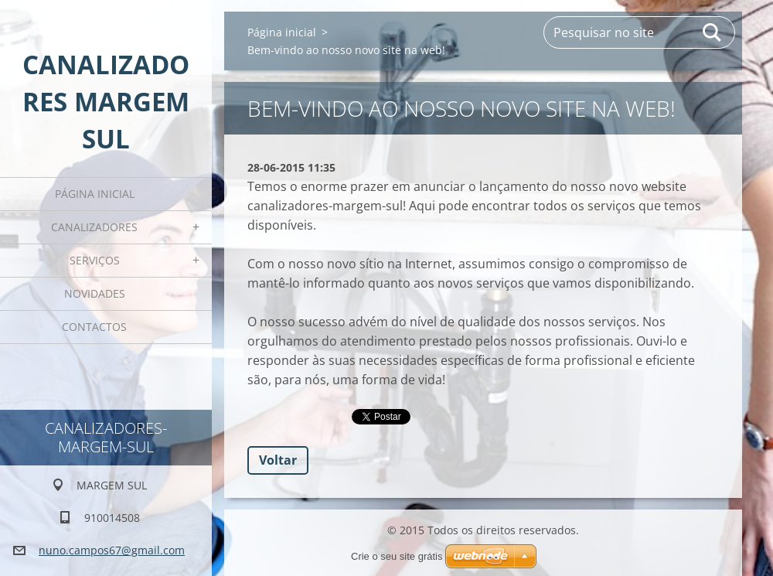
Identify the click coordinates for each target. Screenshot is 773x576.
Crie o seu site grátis (397, 556)
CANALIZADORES (94, 227)
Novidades (94, 293)
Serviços (95, 260)
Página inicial (95, 193)
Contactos (94, 326)
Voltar (278, 460)
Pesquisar (713, 32)
